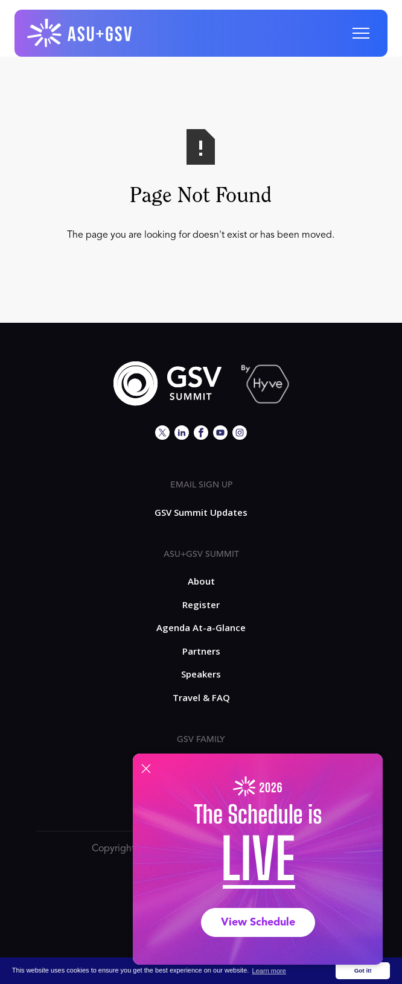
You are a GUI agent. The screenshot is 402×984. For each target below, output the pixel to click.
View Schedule (258, 922)
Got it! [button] (363, 970)
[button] (360, 33)
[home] (80, 33)
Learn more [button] (269, 970)
